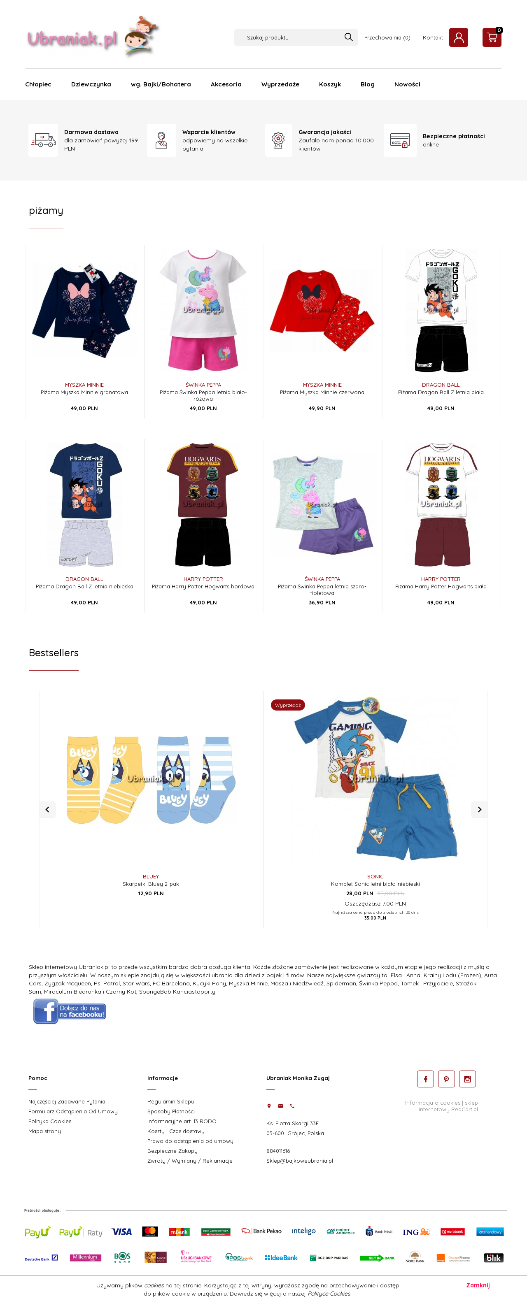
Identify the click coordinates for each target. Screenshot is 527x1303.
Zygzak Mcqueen (67, 983)
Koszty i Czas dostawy (176, 1131)
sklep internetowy (448, 1105)
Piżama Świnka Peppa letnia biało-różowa (203, 395)
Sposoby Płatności (171, 1111)
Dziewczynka (91, 84)
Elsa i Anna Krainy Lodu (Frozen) (436, 975)
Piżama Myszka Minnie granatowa (84, 392)
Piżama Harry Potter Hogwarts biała (441, 586)
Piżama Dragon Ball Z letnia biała (441, 392)
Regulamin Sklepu (170, 1101)
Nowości (407, 84)
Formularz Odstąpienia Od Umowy (73, 1111)
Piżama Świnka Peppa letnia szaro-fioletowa (322, 589)
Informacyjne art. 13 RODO (182, 1121)
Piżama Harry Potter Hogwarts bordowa (203, 586)
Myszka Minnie (84, 384)
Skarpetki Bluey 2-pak (151, 883)
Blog (368, 84)
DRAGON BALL (441, 384)
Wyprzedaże (280, 84)
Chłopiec (38, 84)
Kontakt (433, 37)
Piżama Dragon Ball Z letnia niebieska (84, 586)
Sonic (375, 876)
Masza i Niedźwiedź (297, 983)
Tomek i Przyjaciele (427, 983)
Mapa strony (44, 1131)
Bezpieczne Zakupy (172, 1150)
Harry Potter (203, 579)
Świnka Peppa (203, 384)
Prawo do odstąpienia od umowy (190, 1141)
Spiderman (341, 983)
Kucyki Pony (209, 983)
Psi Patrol (107, 983)
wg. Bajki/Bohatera (161, 84)
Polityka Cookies (49, 1121)
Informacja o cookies (432, 1102)
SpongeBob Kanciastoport (175, 991)
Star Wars (136, 983)
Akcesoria (226, 84)
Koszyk (330, 84)
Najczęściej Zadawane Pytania (66, 1101)
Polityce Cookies (329, 1293)
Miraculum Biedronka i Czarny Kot (90, 991)
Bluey (151, 876)
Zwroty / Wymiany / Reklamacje (190, 1160)
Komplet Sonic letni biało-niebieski (375, 883)
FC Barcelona (171, 983)
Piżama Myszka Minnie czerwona (322, 392)
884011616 (278, 1150)
